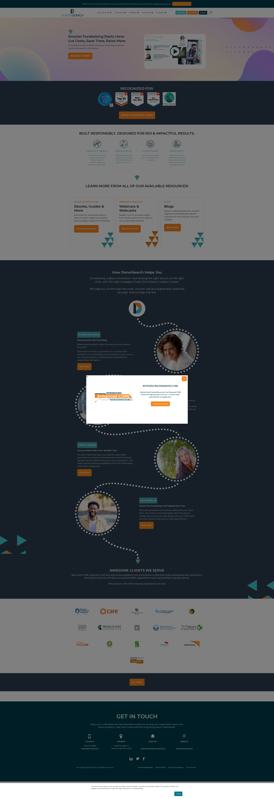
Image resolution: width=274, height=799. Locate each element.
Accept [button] (178, 794)
